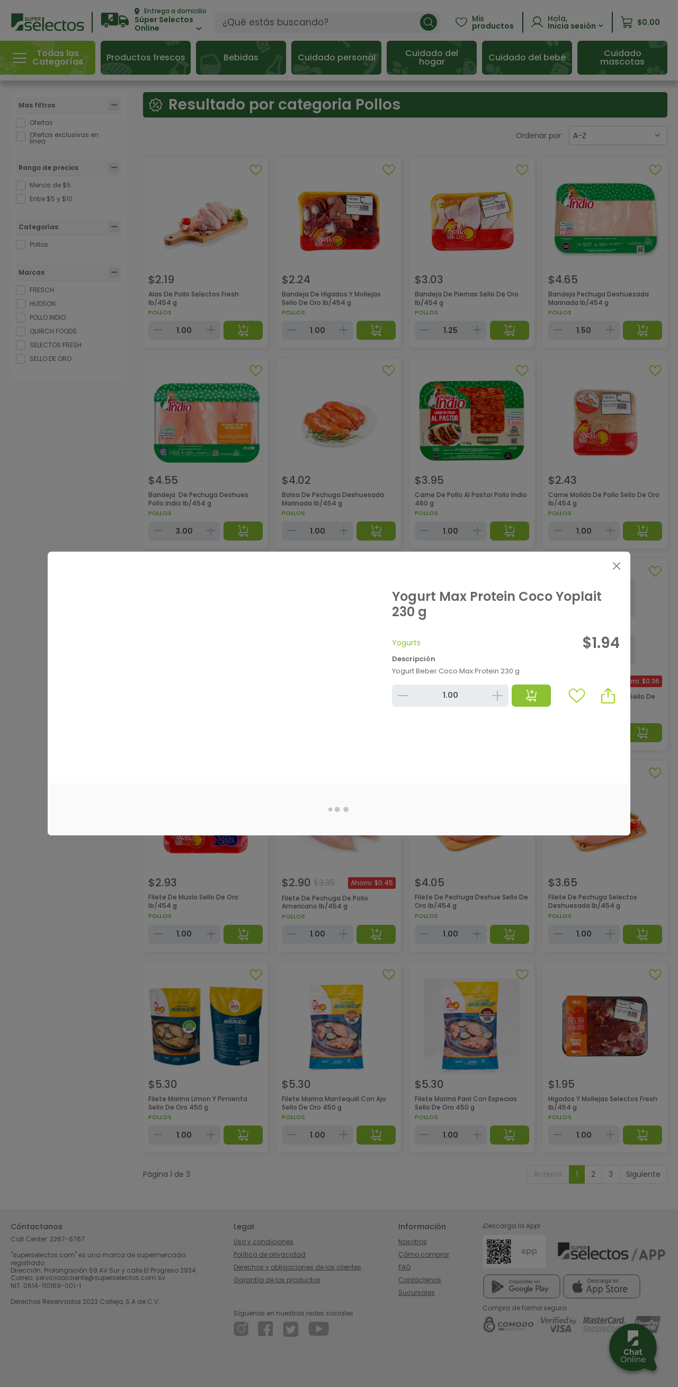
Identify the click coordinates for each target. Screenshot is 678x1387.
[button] (608, 695)
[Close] (616, 565)
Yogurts (406, 642)
